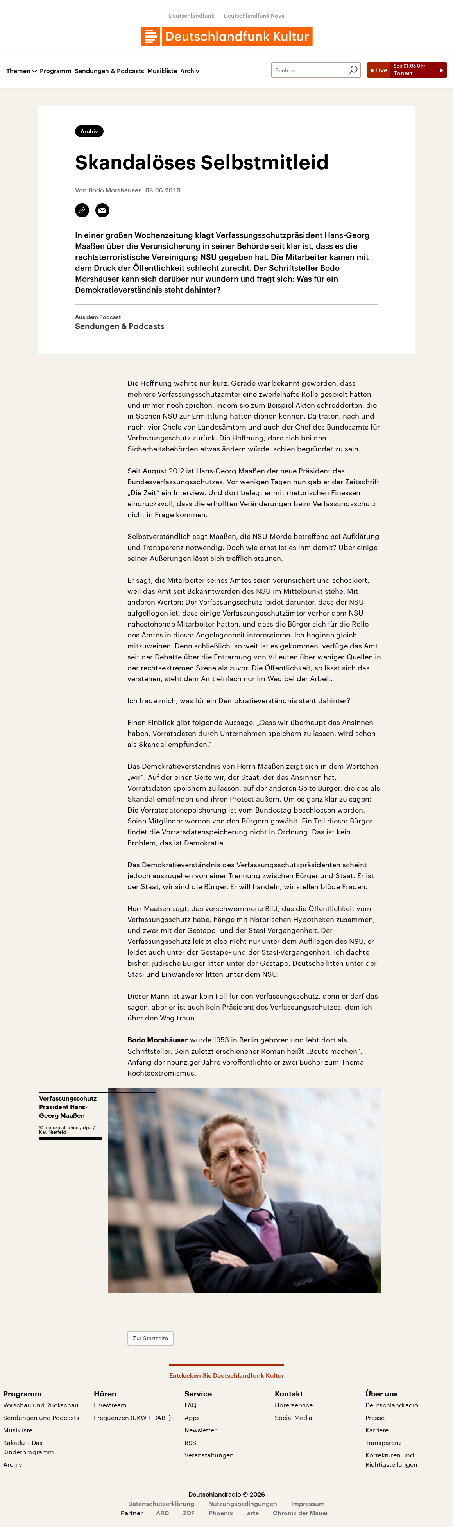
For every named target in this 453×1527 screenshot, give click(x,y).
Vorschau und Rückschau (41, 1405)
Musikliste (162, 71)
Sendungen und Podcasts (41, 1417)
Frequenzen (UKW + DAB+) (132, 1417)
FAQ (190, 1405)
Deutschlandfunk (192, 15)
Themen (18, 71)
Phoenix (221, 1512)
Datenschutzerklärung (161, 1503)
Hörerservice (294, 1405)
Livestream (110, 1405)
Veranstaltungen (209, 1455)
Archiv (189, 71)
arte (253, 1512)
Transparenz (383, 1442)
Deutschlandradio (391, 1405)
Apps (192, 1417)
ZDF (189, 1512)
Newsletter (200, 1430)
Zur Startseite (150, 1338)
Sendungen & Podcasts (109, 71)
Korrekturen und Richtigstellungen (391, 1459)
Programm (56, 71)
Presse (375, 1417)
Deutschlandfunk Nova (254, 15)
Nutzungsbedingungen (242, 1503)
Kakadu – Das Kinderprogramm (28, 1447)
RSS (190, 1442)
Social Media (293, 1417)
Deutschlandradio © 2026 (226, 1494)
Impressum (308, 1503)
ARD (162, 1512)
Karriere (377, 1430)
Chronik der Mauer (300, 1512)
